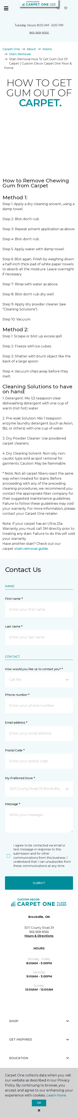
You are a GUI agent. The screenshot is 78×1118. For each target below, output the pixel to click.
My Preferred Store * (20, 778)
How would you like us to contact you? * (34, 669)
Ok (39, 1103)
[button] (58, 8)
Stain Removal (20, 54)
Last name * (13, 626)
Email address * (16, 722)
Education (39, 1058)
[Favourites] (66, 8)
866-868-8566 (39, 33)
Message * (12, 804)
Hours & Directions (39, 936)
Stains (47, 49)
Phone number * (17, 694)
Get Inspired (39, 1039)
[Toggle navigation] (6, 8)
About (31, 49)
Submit (39, 883)
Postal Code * (14, 750)
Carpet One (11, 49)
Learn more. (56, 1095)
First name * (14, 598)
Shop (39, 1021)
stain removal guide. (31, 549)
